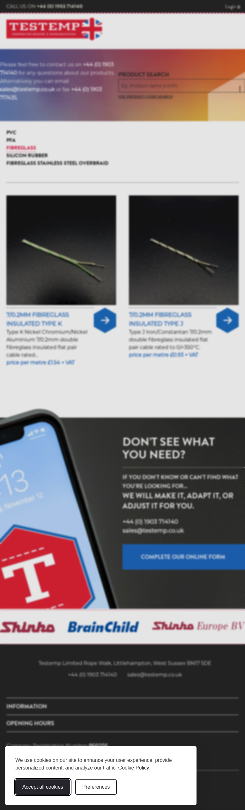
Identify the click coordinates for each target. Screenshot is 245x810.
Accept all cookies (42, 787)
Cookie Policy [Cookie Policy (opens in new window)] (133, 767)
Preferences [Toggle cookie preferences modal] (96, 787)
